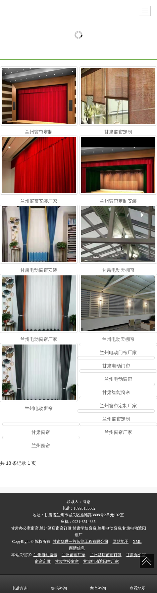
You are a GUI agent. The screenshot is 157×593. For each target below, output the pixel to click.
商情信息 (77, 548)
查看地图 (137, 584)
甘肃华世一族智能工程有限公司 (80, 541)
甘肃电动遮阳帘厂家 (101, 561)
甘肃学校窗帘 (67, 561)
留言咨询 (98, 584)
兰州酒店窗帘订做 (106, 554)
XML (137, 541)
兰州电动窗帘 (45, 554)
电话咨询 (19, 584)
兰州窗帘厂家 (73, 554)
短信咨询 (59, 584)
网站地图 (121, 541)
